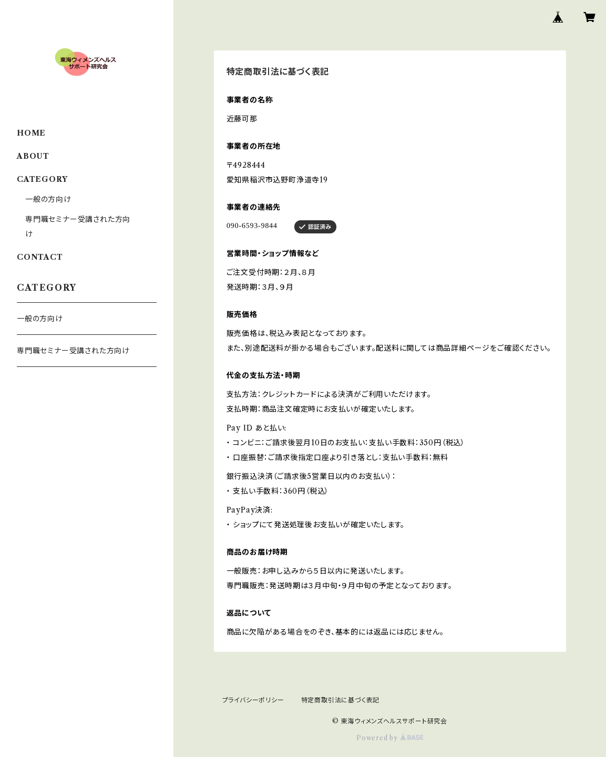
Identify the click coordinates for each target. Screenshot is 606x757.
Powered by (389, 738)
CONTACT (40, 257)
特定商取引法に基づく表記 (340, 700)
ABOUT (33, 156)
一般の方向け (48, 199)
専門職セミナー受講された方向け (73, 350)
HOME (31, 133)
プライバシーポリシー (253, 700)
